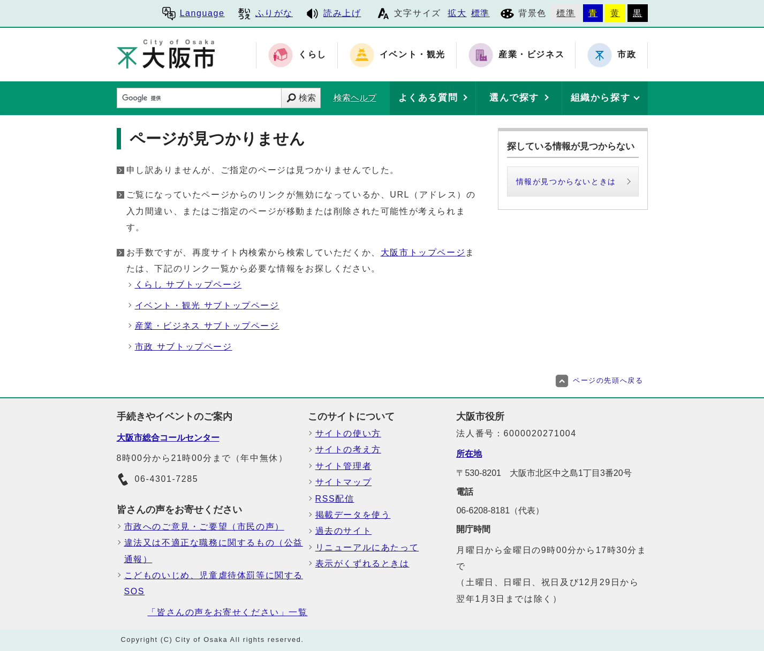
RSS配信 (334, 498)
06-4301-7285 (158, 480)
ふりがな (265, 13)
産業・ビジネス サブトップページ (207, 325)
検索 (307, 97)
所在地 (469, 453)
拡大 (457, 13)
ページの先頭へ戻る (599, 380)
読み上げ (333, 13)
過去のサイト (343, 530)
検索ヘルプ (355, 97)
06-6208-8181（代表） (500, 510)
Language (193, 13)
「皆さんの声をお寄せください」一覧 (227, 612)
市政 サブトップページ (183, 346)
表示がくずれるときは (362, 563)
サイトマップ (343, 482)
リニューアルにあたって (367, 547)
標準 (480, 13)
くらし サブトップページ (188, 284)
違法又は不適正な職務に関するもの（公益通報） (213, 550)
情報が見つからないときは (566, 181)
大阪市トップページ (423, 252)
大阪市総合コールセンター (168, 437)
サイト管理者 (343, 466)
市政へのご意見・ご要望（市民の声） (204, 526)
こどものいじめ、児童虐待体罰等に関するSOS (213, 583)
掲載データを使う (353, 514)
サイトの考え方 (348, 449)
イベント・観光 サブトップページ (207, 305)
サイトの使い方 (348, 433)
